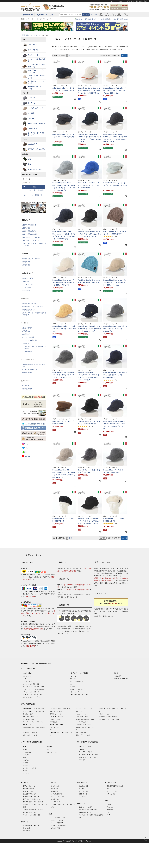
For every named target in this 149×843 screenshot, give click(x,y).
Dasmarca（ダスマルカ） (83, 724)
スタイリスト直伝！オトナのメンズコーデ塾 (34, 347)
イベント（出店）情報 (30, 340)
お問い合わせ (124, 19)
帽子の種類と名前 (28, 788)
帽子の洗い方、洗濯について (32, 240)
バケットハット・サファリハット (36, 77)
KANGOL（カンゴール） (57, 724)
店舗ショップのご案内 (30, 303)
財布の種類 (26, 265)
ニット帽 (31, 113)
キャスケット (32, 103)
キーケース (26, 765)
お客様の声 (26, 334)
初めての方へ (80, 19)
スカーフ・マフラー (34, 169)
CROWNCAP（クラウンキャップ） (109, 719)
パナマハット (29, 19)
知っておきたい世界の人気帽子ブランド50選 (34, 244)
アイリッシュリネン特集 (58, 817)
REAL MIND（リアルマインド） (88, 757)
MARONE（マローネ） (57, 711)
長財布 (25, 749)
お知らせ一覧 (27, 373)
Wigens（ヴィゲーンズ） (30, 735)
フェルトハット (33, 55)
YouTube (27, 456)
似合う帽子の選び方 (29, 231)
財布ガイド (95, 19)
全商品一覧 (38, 195)
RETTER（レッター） (56, 727)
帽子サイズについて (29, 225)
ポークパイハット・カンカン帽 (36, 82)
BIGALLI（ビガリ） (29, 714)
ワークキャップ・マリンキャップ (36, 134)
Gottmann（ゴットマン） (30, 732)
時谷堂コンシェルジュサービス (33, 307)
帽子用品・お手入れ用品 (36, 149)
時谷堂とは (26, 331)
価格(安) (108, 55)
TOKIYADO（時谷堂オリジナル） (86, 719)
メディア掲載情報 (29, 337)
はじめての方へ (28, 328)
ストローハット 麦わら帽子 (36, 60)
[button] (74, 55)
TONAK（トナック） (105, 714)
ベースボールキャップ (35, 108)
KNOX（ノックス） (29, 724)
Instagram (27, 444)
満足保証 (26, 281)
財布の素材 (26, 262)
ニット (72, 684)
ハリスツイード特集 (57, 820)
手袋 (29, 164)
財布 (29, 159)
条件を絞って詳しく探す (37, 190)
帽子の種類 (26, 228)
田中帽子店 (53, 722)
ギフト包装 (26, 290)
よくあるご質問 (114, 19)
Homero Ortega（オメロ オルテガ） (33, 709)
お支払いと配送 (104, 19)
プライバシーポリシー (30, 369)
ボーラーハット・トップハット (36, 88)
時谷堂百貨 (25, 35)
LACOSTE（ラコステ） (57, 716)
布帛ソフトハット (34, 50)
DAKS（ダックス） (56, 714)
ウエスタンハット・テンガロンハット (36, 66)
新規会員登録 (27, 389)
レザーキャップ (33, 129)
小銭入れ (25, 760)
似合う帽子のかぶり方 (30, 234)
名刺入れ (25, 763)
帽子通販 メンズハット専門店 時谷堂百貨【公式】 (37, 664)
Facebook (110, 807)
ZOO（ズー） (83, 749)
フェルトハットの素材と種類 (31, 815)
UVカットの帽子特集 (57, 823)
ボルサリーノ (46, 19)
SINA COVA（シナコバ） (83, 735)
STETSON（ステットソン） (31, 716)
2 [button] (69, 55)
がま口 (25, 757)
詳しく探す (94, 14)
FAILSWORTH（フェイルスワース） (61, 709)
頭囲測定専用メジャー (30, 310)
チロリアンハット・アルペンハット (36, 71)
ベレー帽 (31, 118)
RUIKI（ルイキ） (84, 760)
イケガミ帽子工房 (81, 732)
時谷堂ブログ (27, 343)
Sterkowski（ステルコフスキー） (108, 716)
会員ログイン (27, 386)
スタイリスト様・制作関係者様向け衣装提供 (34, 314)
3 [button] (71, 55)
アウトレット (26, 195)
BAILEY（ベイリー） (82, 716)
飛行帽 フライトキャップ (36, 123)
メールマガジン (28, 351)
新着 (119, 55)
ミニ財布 (25, 755)
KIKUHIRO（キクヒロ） (86, 752)
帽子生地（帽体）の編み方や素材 (33, 802)
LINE (26, 452)
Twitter (26, 448)
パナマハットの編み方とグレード (33, 809)
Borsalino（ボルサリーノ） (31, 719)
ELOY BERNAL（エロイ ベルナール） (34, 711)
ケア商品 (25, 773)
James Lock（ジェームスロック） (33, 722)
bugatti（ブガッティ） (82, 722)
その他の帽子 (32, 144)
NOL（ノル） (54, 730)
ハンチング (37, 19)
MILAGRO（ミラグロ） (86, 746)
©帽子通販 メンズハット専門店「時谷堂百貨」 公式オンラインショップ (74, 841)
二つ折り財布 (27, 752)
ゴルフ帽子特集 (55, 828)
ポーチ (25, 770)
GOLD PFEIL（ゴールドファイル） (89, 754)
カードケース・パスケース (31, 768)
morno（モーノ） (81, 714)
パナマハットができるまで (31, 812)
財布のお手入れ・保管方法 (31, 259)
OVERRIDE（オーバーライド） (85, 709)
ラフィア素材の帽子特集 (58, 825)
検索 (87, 15)
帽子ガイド (88, 19)
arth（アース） (80, 711)
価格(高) (114, 55)
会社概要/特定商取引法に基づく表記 (34, 365)
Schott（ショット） (56, 719)
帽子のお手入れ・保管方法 (31, 237)
